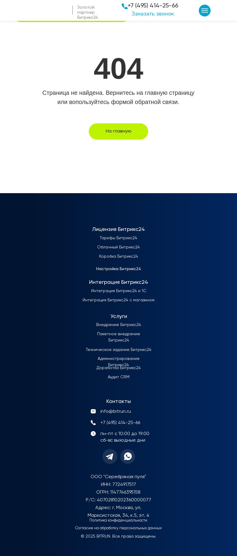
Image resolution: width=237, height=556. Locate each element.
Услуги (118, 316)
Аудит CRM (118, 377)
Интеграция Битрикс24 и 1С (118, 291)
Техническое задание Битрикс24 (118, 350)
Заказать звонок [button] (153, 13)
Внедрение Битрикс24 (118, 325)
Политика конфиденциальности (118, 520)
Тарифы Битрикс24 (118, 238)
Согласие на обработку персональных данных (118, 528)
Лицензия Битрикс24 (118, 229)
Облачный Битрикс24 (118, 247)
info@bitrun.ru (115, 411)
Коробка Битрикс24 (118, 256)
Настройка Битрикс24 (118, 269)
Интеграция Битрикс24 (118, 282)
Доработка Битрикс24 (119, 368)
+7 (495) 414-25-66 (153, 6)
